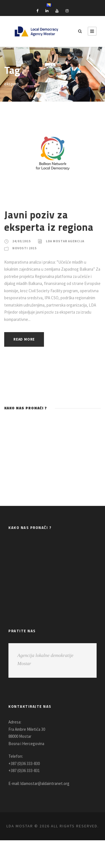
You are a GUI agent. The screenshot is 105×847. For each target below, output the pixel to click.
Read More (25, 339)
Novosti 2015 (24, 248)
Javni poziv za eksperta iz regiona (49, 221)
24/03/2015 (21, 241)
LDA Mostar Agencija (67, 241)
